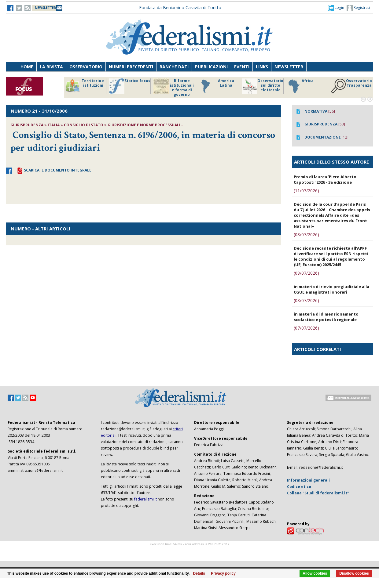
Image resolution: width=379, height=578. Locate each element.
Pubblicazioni (211, 67)
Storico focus (129, 86)
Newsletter (288, 67)
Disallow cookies (354, 573)
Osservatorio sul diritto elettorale (262, 86)
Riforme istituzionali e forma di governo (173, 87)
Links (262, 67)
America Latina (216, 86)
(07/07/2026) (306, 328)
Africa (300, 86)
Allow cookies (315, 573)
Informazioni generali (308, 480)
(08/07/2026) (306, 234)
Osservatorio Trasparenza (351, 86)
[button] (335, 8)
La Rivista (51, 67)
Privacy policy (223, 573)
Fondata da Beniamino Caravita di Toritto (180, 7)
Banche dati (174, 67)
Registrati (358, 8)
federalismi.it (145, 499)
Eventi (241, 67)
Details (199, 573)
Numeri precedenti (131, 67)
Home (26, 67)
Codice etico (299, 486)
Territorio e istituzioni (85, 86)
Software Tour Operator (189, 551)
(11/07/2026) (306, 190)
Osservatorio (85, 67)
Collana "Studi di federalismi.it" (318, 493)
